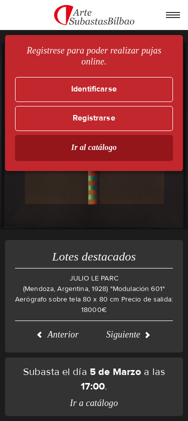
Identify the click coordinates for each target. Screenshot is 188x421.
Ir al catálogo (94, 147)
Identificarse (94, 89)
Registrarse (94, 118)
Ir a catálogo (94, 403)
